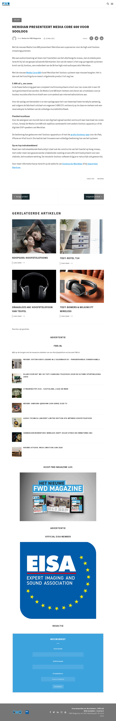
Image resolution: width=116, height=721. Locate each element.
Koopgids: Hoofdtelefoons (30, 258)
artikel (22, 196)
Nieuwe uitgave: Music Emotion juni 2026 (43, 447)
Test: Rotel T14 (69, 258)
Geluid (17, 20)
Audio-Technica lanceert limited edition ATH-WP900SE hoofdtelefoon (57, 418)
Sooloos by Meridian (72, 163)
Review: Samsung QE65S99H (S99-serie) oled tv (45, 403)
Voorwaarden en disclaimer (84, 708)
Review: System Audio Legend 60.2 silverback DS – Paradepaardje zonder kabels (61, 359)
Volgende (93, 196)
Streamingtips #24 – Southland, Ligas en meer (45, 389)
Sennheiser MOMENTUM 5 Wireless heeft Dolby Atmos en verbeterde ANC (57, 433)
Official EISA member (94, 709)
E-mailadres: (58, 676)
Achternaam (58, 661)
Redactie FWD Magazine (31, 38)
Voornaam (58, 649)
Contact (100, 711)
